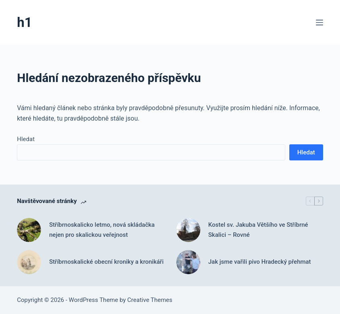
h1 (24, 22)
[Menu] (319, 22)
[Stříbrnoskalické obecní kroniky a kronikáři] (29, 262)
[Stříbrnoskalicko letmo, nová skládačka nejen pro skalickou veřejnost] (29, 230)
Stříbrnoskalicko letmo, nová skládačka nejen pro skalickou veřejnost (102, 229)
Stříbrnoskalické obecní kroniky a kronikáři (106, 261)
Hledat (26, 139)
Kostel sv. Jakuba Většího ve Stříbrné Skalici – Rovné (258, 229)
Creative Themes (149, 300)
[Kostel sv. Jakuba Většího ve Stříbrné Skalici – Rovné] (188, 230)
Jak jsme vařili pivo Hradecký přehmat (259, 261)
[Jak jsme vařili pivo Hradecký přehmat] (188, 262)
